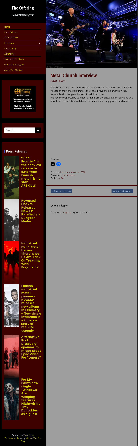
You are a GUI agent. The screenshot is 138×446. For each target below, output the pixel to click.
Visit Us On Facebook (14, 59)
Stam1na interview (62, 191)
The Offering (23, 8)
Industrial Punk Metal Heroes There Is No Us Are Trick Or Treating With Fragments (30, 255)
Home (7, 26)
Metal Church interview (74, 75)
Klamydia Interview (121, 191)
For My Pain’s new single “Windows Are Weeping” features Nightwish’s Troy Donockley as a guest (30, 396)
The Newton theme (13, 438)
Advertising (9, 53)
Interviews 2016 (78, 172)
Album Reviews (11, 37)
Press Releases (11, 32)
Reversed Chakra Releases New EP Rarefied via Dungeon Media (30, 211)
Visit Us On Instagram (14, 64)
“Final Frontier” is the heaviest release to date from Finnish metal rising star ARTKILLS (31, 171)
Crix (62, 178)
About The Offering (13, 70)
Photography (10, 48)
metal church (69, 175)
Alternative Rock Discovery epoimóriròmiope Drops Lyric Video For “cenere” (31, 347)
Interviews (9, 43)
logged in (67, 212)
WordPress (28, 435)
